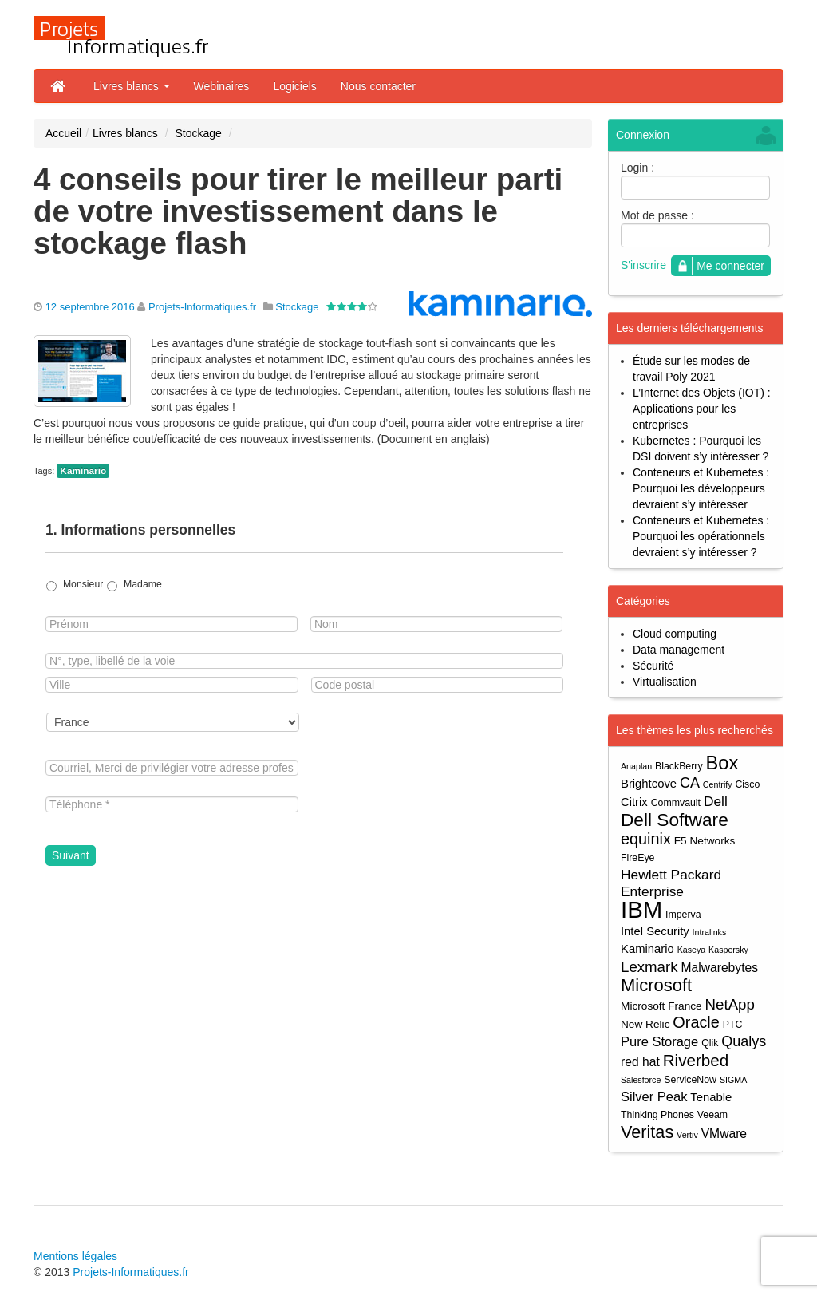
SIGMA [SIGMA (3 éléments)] (733, 1080)
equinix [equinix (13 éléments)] (646, 839)
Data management (678, 649)
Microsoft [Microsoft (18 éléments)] (656, 985)
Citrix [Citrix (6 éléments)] (634, 802)
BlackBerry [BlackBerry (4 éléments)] (679, 766)
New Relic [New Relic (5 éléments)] (645, 1024)
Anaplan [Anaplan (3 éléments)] (636, 766)
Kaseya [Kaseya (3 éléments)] (691, 949)
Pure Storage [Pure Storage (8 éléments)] (659, 1041)
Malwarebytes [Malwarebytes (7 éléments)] (719, 967)
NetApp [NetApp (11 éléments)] (730, 1004)
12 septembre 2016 (90, 307)
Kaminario (83, 470)
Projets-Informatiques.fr (202, 307)
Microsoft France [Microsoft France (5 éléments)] (661, 1006)
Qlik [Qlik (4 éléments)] (709, 1043)
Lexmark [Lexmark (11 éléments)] (649, 966)
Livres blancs (131, 86)
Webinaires (222, 86)
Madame (143, 584)
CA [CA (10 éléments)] (690, 783)
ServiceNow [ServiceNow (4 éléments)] (690, 1079)
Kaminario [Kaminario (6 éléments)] (647, 948)
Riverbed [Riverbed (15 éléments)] (696, 1060)
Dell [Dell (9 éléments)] (716, 801)
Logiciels (294, 86)
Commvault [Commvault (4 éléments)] (676, 802)
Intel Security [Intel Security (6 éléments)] (655, 931)
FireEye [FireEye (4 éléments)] (637, 857)
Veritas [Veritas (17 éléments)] (647, 1132)
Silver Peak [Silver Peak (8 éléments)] (654, 1096)
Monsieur (83, 584)
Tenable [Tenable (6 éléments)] (711, 1097)
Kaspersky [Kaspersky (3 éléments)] (728, 949)
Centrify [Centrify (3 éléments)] (717, 784)
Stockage (198, 133)
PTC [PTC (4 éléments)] (733, 1024)
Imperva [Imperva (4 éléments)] (683, 914)
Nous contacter (378, 86)
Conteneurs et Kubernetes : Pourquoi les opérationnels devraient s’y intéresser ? (701, 536)
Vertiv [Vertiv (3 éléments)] (687, 1135)
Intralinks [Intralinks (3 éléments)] (710, 932)
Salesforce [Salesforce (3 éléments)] (641, 1080)
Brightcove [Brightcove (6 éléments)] (649, 783)
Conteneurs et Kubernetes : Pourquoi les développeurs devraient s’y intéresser (701, 488)
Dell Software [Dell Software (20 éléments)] (674, 820)
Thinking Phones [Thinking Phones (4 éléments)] (657, 1114)
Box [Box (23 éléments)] (722, 763)
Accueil (63, 133)
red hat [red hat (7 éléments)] (640, 1062)
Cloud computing (674, 633)
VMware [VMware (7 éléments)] (724, 1133)
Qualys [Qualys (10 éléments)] (743, 1041)
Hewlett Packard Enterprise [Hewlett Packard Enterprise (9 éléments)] (671, 883)
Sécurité (653, 665)
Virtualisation (665, 681)
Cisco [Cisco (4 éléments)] (747, 784)
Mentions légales (75, 1256)
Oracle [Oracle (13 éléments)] (696, 1022)
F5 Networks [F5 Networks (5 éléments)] (705, 841)
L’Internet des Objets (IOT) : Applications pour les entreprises (702, 408)
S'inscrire (643, 265)
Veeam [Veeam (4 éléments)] (712, 1114)
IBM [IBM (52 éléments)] (641, 909)
